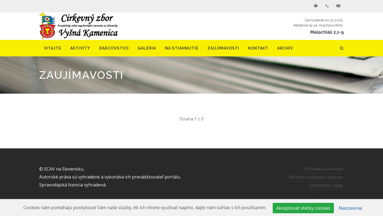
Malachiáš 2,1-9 (327, 32)
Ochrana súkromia (324, 169)
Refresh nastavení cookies (316, 177)
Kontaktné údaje (326, 185)
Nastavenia (350, 208)
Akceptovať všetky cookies (303, 208)
